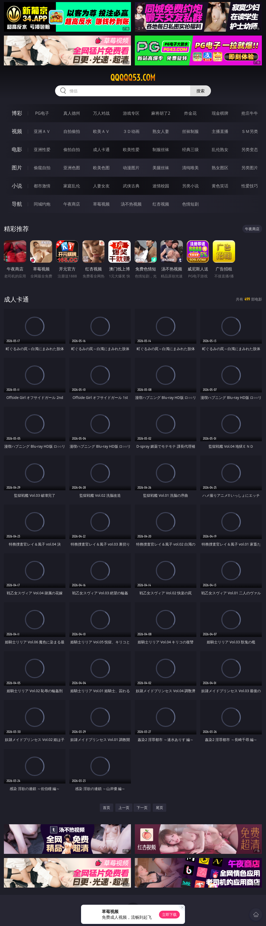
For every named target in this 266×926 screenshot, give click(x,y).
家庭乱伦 (71, 186)
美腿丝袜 (160, 168)
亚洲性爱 (42, 149)
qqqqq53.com (132, 77)
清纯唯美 (190, 168)
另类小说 (190, 186)
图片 (17, 167)
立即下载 (169, 914)
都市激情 (42, 186)
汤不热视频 (131, 204)
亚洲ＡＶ (42, 131)
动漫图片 (131, 168)
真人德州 (71, 113)
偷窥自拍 (42, 168)
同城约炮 (42, 204)
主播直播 (220, 131)
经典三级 (190, 149)
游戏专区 (131, 113)
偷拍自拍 (71, 149)
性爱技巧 (249, 186)
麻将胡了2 (160, 113)
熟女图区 (220, 168)
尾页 (159, 807)
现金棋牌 (220, 113)
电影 (17, 149)
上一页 (123, 807)
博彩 (17, 113)
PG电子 (42, 113)
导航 (17, 203)
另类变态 (249, 149)
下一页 (142, 807)
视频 (17, 131)
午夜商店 (71, 204)
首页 (106, 807)
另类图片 (249, 168)
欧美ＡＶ (101, 131)
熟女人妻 (160, 131)
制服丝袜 (160, 149)
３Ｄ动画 (131, 131)
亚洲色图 (71, 168)
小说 (17, 185)
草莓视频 (101, 204)
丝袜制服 (190, 131)
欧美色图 (101, 168)
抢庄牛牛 (249, 113)
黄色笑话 (220, 186)
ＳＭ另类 (249, 131)
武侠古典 (131, 186)
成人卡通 (101, 149)
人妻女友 (101, 186)
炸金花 (190, 113)
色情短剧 (190, 204)
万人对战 (101, 113)
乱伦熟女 (220, 149)
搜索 (200, 91)
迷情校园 (160, 186)
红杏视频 (160, 204)
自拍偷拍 (71, 131)
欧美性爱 (131, 149)
